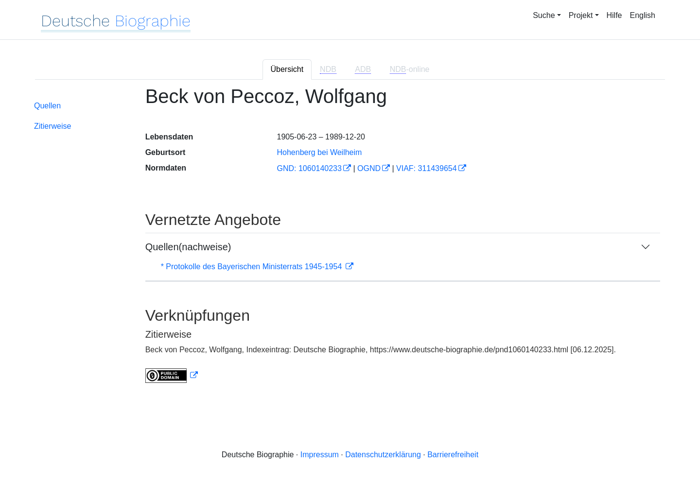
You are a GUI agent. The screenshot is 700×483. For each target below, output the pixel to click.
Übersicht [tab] (287, 69)
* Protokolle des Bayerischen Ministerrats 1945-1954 (252, 266)
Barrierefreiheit (452, 454)
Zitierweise (52, 126)
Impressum (319, 454)
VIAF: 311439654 (426, 168)
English (642, 15)
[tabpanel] (350, 240)
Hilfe (614, 15)
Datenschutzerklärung (383, 454)
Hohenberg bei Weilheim (319, 152)
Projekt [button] (581, 15)
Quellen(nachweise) (188, 247)
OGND (369, 168)
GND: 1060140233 (309, 168)
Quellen (47, 106)
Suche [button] (544, 15)
